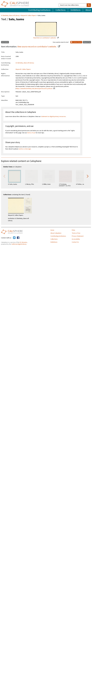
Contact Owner (76, 42)
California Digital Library (18, 244)
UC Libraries (23, 242)
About (88, 10)
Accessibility (76, 239)
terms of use (31, 133)
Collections (60, 10)
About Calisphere (56, 233)
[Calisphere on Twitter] (14, 238)
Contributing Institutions (39, 10)
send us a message (25, 149)
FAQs (73, 230)
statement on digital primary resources (53, 116)
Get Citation (5, 42)
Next (88, 176)
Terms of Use (76, 233)
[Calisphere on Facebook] (18, 238)
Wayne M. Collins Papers (28, 15)
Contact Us (75, 242)
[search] (89, 5)
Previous (4, 176)
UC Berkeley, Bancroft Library (10, 15)
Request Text (86, 42)
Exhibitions (75, 10)
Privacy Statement (78, 236)
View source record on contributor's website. (37, 46)
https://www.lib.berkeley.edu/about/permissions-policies (34, 89)
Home (52, 230)
